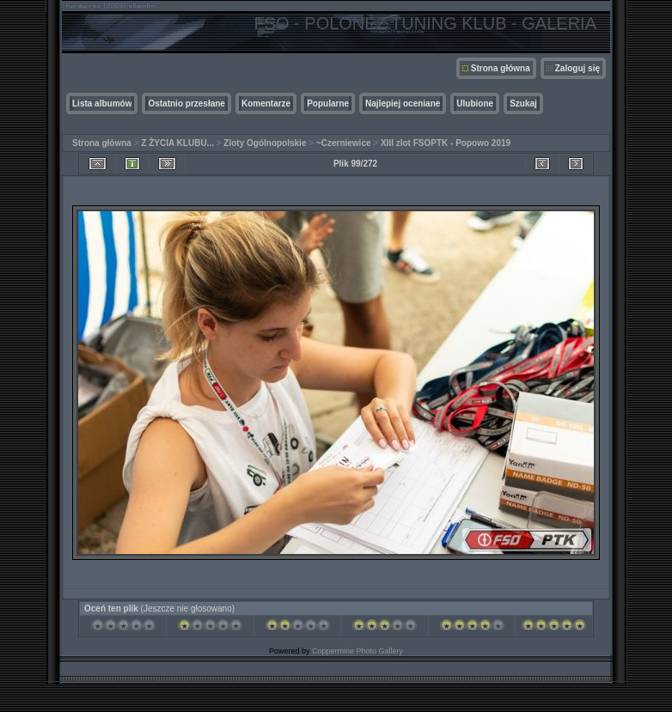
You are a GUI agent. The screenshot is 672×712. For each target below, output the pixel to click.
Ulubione (474, 103)
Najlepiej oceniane (402, 103)
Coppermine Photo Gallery (357, 651)
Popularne (328, 103)
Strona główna (500, 68)
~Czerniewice (343, 143)
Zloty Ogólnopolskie (264, 143)
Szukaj (523, 103)
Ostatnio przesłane (186, 103)
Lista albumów (101, 103)
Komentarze (265, 103)
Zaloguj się (577, 68)
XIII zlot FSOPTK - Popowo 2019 (445, 143)
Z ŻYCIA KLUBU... (177, 143)
